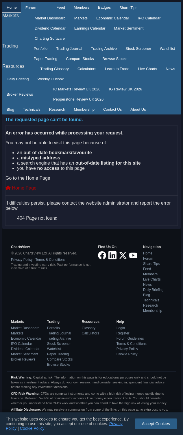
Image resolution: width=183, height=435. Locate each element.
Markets (10, 15)
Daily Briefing (18, 79)
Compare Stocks (80, 59)
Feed (60, 7)
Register (123, 333)
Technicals (31, 109)
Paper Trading (46, 59)
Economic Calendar (112, 18)
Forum (30, 8)
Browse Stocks (114, 59)
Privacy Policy (22, 260)
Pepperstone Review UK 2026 (78, 99)
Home (12, 7)
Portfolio (41, 48)
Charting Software (50, 38)
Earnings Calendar (90, 28)
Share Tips (128, 8)
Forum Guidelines (130, 338)
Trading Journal (69, 48)
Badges (104, 7)
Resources (13, 66)
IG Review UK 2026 (125, 89)
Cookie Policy (127, 354)
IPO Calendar (149, 18)
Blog (10, 109)
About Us (138, 109)
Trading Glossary (54, 69)
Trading (10, 45)
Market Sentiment (129, 28)
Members (81, 7)
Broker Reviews (20, 94)
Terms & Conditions (50, 260)
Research (57, 109)
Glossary (88, 328)
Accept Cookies (156, 423)
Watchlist (167, 48)
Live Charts (147, 69)
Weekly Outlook (51, 79)
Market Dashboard (50, 18)
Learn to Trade (117, 69)
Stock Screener (138, 48)
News (170, 69)
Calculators (86, 69)
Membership (84, 109)
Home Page (20, 187)
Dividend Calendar (50, 28)
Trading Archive (104, 48)
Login (121, 328)
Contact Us (112, 109)
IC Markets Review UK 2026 (76, 89)
